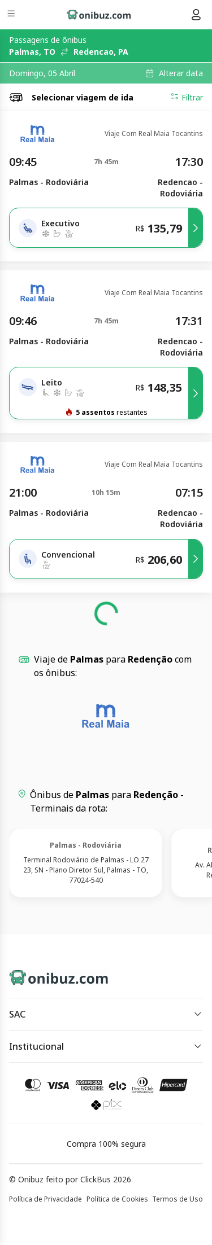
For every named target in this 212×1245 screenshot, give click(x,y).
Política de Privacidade (45, 1199)
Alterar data (181, 73)
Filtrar (186, 97)
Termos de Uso (177, 1199)
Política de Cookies (117, 1199)
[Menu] (12, 15)
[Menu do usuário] (196, 14)
